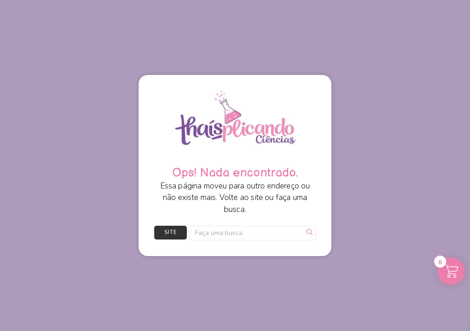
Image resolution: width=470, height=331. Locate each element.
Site (170, 232)
